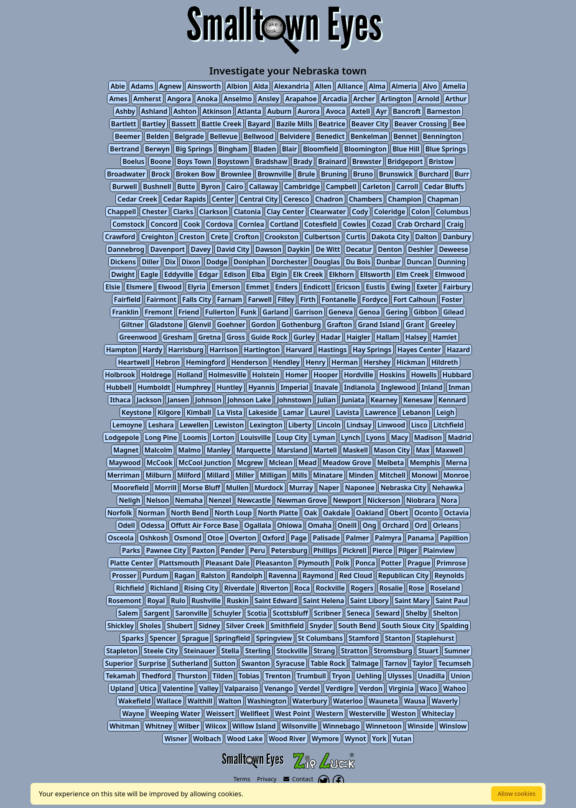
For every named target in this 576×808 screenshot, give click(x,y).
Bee (459, 123)
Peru (257, 550)
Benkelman (369, 136)
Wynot (355, 738)
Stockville (291, 650)
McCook (160, 462)
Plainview (438, 550)
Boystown (233, 161)
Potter (391, 563)
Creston (192, 236)
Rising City (201, 588)
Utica (148, 688)
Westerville (367, 713)
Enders (286, 286)
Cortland (284, 224)
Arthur (456, 98)
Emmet (258, 286)
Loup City (292, 437)
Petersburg (289, 550)
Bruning (334, 174)
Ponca (365, 563)
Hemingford (205, 362)
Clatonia (247, 211)
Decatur (359, 249)
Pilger (407, 550)
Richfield (130, 588)
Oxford (273, 537)
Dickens (123, 261)
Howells (423, 374)
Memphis (425, 462)
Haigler (358, 337)
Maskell (355, 450)
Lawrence (380, 412)
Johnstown (294, 399)
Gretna (209, 337)
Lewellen (194, 425)
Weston (403, 713)
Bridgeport (405, 161)
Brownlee (236, 174)
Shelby (416, 613)
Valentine (177, 688)
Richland (164, 588)
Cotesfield (320, 224)
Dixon (190, 261)
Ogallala (257, 525)
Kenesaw (418, 399)
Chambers (365, 199)
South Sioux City (408, 625)
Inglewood (398, 387)
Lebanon (416, 412)
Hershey (377, 362)
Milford (189, 475)
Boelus (133, 161)
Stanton (397, 638)
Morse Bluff (201, 487)
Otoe (215, 537)
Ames (118, 98)
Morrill (165, 487)
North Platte (278, 512)
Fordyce (374, 299)
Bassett (183, 123)
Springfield (232, 638)
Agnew (170, 86)
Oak (310, 512)
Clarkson (213, 211)
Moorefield (131, 487)
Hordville (358, 374)
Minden (361, 475)
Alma (377, 86)
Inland (431, 387)
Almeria (404, 86)
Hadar (331, 337)
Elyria (197, 286)
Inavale (326, 387)
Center (223, 199)
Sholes (150, 625)
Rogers (362, 588)
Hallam (387, 337)
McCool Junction (204, 462)
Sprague (195, 638)
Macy (399, 437)
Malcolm (159, 450)
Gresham (177, 337)
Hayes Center (419, 349)
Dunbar (388, 261)
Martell (325, 450)
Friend (188, 312)
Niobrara (420, 500)
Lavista (347, 412)
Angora (179, 98)
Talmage (365, 663)
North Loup (233, 512)
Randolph (247, 575)
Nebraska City (403, 487)
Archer (364, 98)
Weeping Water (175, 713)
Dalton (426, 236)
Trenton (278, 675)
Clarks (183, 211)
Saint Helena (323, 600)
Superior (119, 663)
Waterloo (348, 701)
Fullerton (220, 312)
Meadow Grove (347, 462)
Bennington (442, 136)
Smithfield (287, 625)
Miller (244, 475)
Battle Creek (221, 123)
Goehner (231, 324)
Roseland (445, 588)
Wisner (175, 738)
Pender (232, 550)
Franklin (125, 312)
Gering (397, 312)
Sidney (209, 625)
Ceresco (296, 199)
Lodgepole (122, 437)
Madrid (459, 437)
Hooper (325, 374)
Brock (160, 174)
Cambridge (302, 186)
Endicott (317, 286)
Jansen (178, 399)
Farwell (260, 299)
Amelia (454, 86)
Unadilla (431, 675)
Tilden (223, 675)
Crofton (246, 236)
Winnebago (341, 726)
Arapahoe (301, 98)
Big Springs (194, 148)
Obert (398, 512)
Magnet (125, 450)
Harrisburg (186, 349)
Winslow (452, 726)
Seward (388, 613)
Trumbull (311, 675)
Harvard (299, 349)
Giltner (132, 324)
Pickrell (355, 550)
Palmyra (388, 537)
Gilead (453, 312)
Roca (302, 588)
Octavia (456, 512)
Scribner (327, 613)
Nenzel (220, 500)
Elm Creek (412, 274)
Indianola (359, 387)
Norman (151, 512)
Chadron (329, 199)
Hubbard (457, 374)
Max (423, 450)
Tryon (341, 675)
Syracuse (290, 663)
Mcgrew (250, 462)
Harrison (223, 349)
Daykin (298, 249)
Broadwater (126, 174)
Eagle (149, 274)
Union (460, 675)
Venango (278, 688)
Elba (258, 274)
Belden (157, 136)
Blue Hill (405, 148)
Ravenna (282, 575)
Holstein (265, 374)
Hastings (332, 349)
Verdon (370, 688)
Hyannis (261, 387)
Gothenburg (301, 324)
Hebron (167, 362)
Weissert (220, 713)
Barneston (444, 111)
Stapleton (122, 650)
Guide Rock (269, 337)
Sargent (156, 613)
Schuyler (227, 613)
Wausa (415, 701)
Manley (218, 450)
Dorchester (289, 261)
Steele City (160, 650)
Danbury (457, 236)
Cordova (219, 224)
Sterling (257, 650)
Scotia (257, 613)
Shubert (180, 625)
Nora (449, 500)
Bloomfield (321, 148)
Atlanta (249, 111)
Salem (128, 613)
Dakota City (390, 236)
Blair (289, 148)
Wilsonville (299, 726)
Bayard (258, 123)
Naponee (360, 487)
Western (329, 713)
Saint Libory (369, 600)
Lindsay (359, 425)
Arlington (396, 98)
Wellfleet (254, 713)
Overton (242, 537)
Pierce (382, 550)
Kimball (198, 412)
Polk (342, 563)
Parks (131, 550)
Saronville (191, 613)
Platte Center (131, 563)
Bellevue (223, 136)
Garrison (308, 312)
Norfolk (119, 512)
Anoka (207, 98)
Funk (248, 312)
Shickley (120, 625)
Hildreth (444, 362)
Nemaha (189, 500)
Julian (326, 399)
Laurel (320, 412)
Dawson (268, 249)
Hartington (262, 349)
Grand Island (379, 324)
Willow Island (254, 726)
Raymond (318, 575)
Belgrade (189, 136)
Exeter (426, 286)
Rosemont (124, 600)
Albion (237, 86)
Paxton (203, 550)
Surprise (152, 663)
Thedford (156, 675)
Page (299, 537)
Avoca (335, 111)
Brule (306, 174)
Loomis (194, 437)
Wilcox (216, 726)
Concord (164, 224)
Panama (421, 537)
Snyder (321, 625)
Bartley (154, 123)
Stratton (354, 650)
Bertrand (124, 148)
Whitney (158, 726)
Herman (344, 362)
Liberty (299, 425)
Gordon (263, 324)
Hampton (121, 349)
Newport (347, 500)
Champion (404, 199)
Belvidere (295, 136)
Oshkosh (154, 537)
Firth (308, 299)
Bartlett (123, 123)
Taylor (422, 663)
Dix (170, 261)
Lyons (375, 437)
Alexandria (291, 86)
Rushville (206, 600)
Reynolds (449, 575)
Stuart (428, 650)
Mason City (392, 450)
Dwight (123, 274)
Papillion (454, 537)
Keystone (137, 412)
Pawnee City (166, 550)
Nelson (157, 500)
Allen (323, 86)
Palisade (326, 537)
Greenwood (138, 337)
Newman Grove (302, 500)
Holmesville (227, 374)
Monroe (456, 475)
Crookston (281, 236)
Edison (234, 274)
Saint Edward (276, 600)
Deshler (420, 249)
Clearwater (328, 211)
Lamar (293, 412)
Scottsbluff (290, 613)
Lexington (266, 425)
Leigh (445, 412)
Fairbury (456, 286)
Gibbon (425, 312)
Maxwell (449, 450)
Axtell (360, 111)
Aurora (309, 111)
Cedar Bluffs (444, 186)
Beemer (127, 136)
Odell (126, 525)
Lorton (223, 437)
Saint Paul (452, 600)
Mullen (237, 487)
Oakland (369, 512)
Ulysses (399, 675)
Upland (122, 688)
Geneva (341, 312)
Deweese (453, 249)
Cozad (381, 224)
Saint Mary (412, 600)
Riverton (274, 588)
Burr (462, 174)
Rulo (178, 600)
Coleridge (389, 211)
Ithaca (120, 399)
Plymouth (313, 563)
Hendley (286, 362)
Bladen (264, 148)
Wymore (325, 738)
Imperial (294, 387)
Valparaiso (241, 688)
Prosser (124, 575)
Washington (267, 701)
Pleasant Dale (227, 563)
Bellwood (259, 136)
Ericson (348, 286)
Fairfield (127, 299)
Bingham (232, 148)
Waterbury (310, 701)
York (379, 738)
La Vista (229, 412)
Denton (390, 249)
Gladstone (166, 324)
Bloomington (365, 148)
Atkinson (216, 111)
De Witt (328, 249)
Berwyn (157, 148)
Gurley (304, 337)
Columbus (452, 211)
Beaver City (370, 123)
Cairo (234, 186)
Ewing (400, 286)
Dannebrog (126, 249)
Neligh (129, 500)
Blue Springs (446, 148)
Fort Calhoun (414, 299)
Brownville (274, 174)
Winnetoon (384, 726)
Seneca (358, 613)
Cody (360, 211)
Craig (455, 224)
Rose (416, 588)
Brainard (332, 161)
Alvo (430, 86)
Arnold (428, 98)
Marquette (253, 450)
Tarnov (396, 663)
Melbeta (390, 462)
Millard (217, 475)
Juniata (353, 399)
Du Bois (358, 261)
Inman (459, 387)
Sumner (457, 650)
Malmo (189, 450)
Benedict (330, 136)
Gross (236, 337)
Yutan (401, 738)
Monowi (424, 475)
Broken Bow (195, 174)
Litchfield (448, 425)
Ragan (184, 575)
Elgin (279, 274)
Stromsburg (393, 650)
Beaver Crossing (420, 123)
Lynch (350, 437)
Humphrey (193, 387)
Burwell (124, 186)
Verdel (309, 688)
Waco (428, 688)
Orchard (395, 525)
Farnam (229, 299)
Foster (451, 299)
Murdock (269, 487)
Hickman (411, 362)
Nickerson (383, 500)
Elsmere (139, 286)
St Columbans (320, 638)
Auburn (279, 111)
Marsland (292, 450)
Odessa (153, 525)
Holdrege (156, 374)
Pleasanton (274, 563)
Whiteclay (438, 713)
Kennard (452, 399)
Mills (299, 475)
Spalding (455, 625)
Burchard (434, 174)
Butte (186, 186)
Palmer (357, 537)
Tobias (249, 675)
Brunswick (396, 174)
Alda (261, 86)
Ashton (184, 111)
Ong (369, 525)
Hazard (458, 349)
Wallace (169, 701)
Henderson (249, 362)
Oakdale (336, 512)
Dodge (217, 261)
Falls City (196, 299)
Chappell (121, 211)
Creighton (157, 236)
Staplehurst (435, 638)
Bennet (405, 136)
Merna (456, 462)
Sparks (132, 638)
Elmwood (450, 274)
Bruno (363, 174)
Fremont (159, 312)
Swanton (255, 663)
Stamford (364, 638)
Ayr (381, 111)
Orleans (445, 525)
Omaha (319, 525)
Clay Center (285, 211)
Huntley (229, 387)
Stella (230, 650)
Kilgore (169, 412)
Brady (302, 161)
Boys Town (194, 161)
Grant (414, 324)
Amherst (147, 98)
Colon (420, 211)
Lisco (419, 425)
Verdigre (339, 688)
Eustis (375, 286)
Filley (286, 299)
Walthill (200, 701)
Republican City (403, 575)
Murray (301, 487)
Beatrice (332, 123)
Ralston (213, 575)
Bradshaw (271, 161)
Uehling (369, 675)
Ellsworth (375, 274)
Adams (142, 86)
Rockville (330, 588)
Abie (117, 86)
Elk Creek (308, 274)
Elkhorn (341, 274)
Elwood (170, 286)
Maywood (124, 462)
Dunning (452, 261)
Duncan (419, 261)
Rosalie (391, 588)
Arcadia (335, 98)
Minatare (328, 475)
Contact (298, 779)
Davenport (167, 249)
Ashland (154, 111)
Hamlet (444, 337)
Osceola (121, 537)
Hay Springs (372, 349)
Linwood (391, 425)
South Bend (357, 625)
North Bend (190, 512)
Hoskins (392, 374)
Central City (259, 199)
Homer (296, 374)
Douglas (326, 261)
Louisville (255, 437)
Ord (421, 525)
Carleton (376, 186)
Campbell (341, 186)
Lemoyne (127, 425)
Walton (229, 701)
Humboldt (154, 387)
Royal (156, 600)
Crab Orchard (419, 224)
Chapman (443, 199)
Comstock (128, 224)
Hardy (152, 349)
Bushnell (157, 186)
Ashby (125, 111)
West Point (292, 713)
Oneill (347, 525)
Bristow (441, 161)
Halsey (416, 337)
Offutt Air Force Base (204, 525)
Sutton (224, 663)
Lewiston (229, 425)
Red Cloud (355, 575)
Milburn (158, 475)
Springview (274, 638)
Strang (324, 650)
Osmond (187, 537)
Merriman (123, 475)
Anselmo (238, 98)
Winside (420, 726)
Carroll (407, 186)
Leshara (161, 425)
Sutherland (190, 663)
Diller (150, 261)
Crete (219, 236)
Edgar (208, 274)
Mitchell (392, 475)
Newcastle (254, 500)
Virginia (400, 688)
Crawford (120, 236)
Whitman (124, 726)
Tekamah (120, 675)
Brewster (367, 161)
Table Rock (328, 663)
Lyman (324, 437)
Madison (428, 437)
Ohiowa (289, 525)
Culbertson (322, 236)
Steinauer (199, 650)
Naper (329, 487)
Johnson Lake (249, 399)
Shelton (445, 613)
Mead (307, 462)
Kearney (384, 399)
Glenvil (200, 324)
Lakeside (262, 412)
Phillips (325, 550)
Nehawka (447, 487)
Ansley (268, 98)
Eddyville (178, 274)
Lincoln (329, 425)
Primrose (451, 563)
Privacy (267, 779)
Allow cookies (516, 794)
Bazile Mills (294, 123)
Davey (201, 249)
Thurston (191, 675)
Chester (154, 211)
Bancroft (407, 111)
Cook (192, 224)
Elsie (112, 286)
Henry (315, 362)
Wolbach (207, 738)
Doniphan (249, 261)
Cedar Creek (137, 199)
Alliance (350, 86)
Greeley (442, 324)
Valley (208, 688)
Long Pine (161, 437)
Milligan (273, 475)
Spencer (163, 638)
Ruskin (238, 600)
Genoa (369, 312)
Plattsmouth (179, 563)
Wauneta (383, 701)
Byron (210, 186)
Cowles (354, 224)
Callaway (263, 186)
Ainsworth (204, 86)
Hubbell (119, 387)
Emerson (226, 286)
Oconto (426, 512)
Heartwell (134, 362)
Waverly (444, 701)
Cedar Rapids (184, 199)
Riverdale (239, 588)
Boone (160, 161)
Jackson (149, 399)
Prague (419, 563)
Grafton (339, 324)
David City (233, 249)
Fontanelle (338, 299)
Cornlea (251, 224)
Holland (190, 374)
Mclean (280, 462)
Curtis (355, 236)
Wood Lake (245, 738)
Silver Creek (245, 625)
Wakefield (134, 701)
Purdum (155, 575)
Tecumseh (454, 663)
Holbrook (120, 374)
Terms (242, 779)
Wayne (133, 713)
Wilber (188, 726)
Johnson (208, 399)
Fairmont (161, 299)
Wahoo (454, 688)
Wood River (287, 738)
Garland (275, 312)
